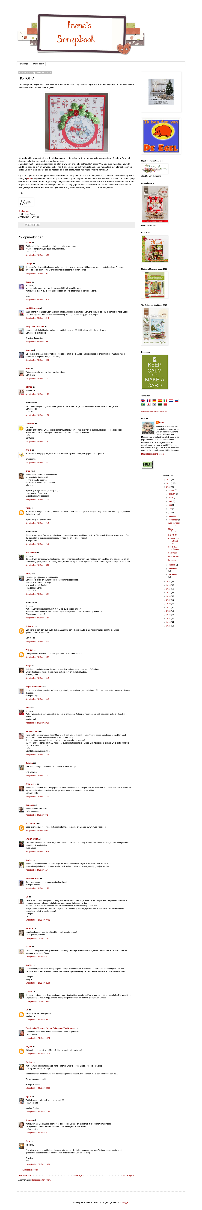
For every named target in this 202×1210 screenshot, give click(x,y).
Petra (28, 1141)
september (173, 520)
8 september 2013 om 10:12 (37, 273)
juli (170, 512)
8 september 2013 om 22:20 (37, 796)
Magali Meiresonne (34, 687)
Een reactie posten (30, 1170)
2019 (168, 600)
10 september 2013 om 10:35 (38, 938)
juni (170, 509)
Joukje (29, 574)
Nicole (28, 947)
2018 (168, 596)
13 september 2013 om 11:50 (38, 1112)
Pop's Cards (31, 823)
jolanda (29, 387)
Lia (27, 897)
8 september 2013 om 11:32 (37, 415)
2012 (168, 483)
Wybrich (29, 650)
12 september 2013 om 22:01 (38, 1088)
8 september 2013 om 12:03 (37, 463)
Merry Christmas (173, 530)
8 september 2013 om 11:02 (37, 378)
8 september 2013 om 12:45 (37, 523)
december (173, 574)
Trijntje (29, 263)
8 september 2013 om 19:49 (37, 699)
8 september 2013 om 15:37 (37, 594)
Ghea (28, 369)
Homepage (23, 64)
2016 (168, 589)
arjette (28, 1096)
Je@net (29, 1047)
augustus (173, 516)
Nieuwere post (25, 1175)
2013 (168, 487)
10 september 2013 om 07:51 (38, 920)
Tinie (28, 508)
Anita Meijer (31, 784)
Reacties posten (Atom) (41, 1180)
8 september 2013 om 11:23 (37, 394)
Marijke (29, 965)
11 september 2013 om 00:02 (38, 1001)
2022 (168, 611)
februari (172, 494)
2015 (168, 585)
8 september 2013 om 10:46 (37, 318)
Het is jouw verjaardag (173, 548)
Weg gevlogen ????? (174, 524)
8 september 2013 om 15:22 (37, 565)
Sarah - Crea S (32, 731)
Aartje (28, 666)
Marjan (29, 350)
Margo (28, 282)
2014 (168, 581)
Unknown (30, 626)
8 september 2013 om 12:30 (37, 499)
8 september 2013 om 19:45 (37, 678)
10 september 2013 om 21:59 (38, 983)
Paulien (29, 1062)
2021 (168, 607)
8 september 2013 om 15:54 (37, 618)
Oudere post (128, 1175)
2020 (168, 604)
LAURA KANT (32, 839)
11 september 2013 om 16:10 (38, 1054)
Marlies (29, 860)
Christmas (172, 553)
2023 (168, 615)
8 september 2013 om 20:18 (37, 723)
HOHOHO (172, 535)
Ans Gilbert (31, 553)
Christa (29, 991)
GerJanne (30, 424)
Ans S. (28, 450)
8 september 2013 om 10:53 (37, 342)
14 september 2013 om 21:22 (38, 1133)
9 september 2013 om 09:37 (37, 831)
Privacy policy (38, 64)
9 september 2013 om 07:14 (37, 815)
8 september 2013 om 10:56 (37, 360)
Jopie (28, 708)
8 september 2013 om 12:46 (37, 544)
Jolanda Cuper (32, 878)
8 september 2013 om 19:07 (37, 657)
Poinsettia (172, 560)
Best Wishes (173, 556)
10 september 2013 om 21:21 (38, 957)
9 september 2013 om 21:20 (37, 888)
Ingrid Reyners (32, 308)
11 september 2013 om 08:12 (38, 1020)
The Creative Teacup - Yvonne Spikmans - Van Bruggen (50, 1028)
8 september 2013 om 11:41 (37, 442)
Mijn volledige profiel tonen (152, 454)
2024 (168, 618)
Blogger (125, 1202)
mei (170, 505)
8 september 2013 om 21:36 (37, 754)
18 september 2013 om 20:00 (38, 1164)
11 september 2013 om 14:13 (38, 1038)
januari (172, 490)
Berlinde (29, 928)
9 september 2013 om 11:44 (37, 870)
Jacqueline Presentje (35, 326)
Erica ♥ (29, 471)
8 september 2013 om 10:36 (37, 300)
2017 (168, 592)
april (171, 501)
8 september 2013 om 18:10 (37, 641)
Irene (161, 422)
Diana (28, 242)
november (173, 569)
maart (171, 497)
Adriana (29, 1120)
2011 (168, 480)
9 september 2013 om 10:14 (37, 852)
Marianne (30, 805)
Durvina (29, 763)
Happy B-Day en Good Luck (173, 541)
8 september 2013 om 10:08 (37, 255)
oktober (172, 565)
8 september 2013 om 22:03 (37, 775)
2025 (168, 622)
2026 (168, 626)
